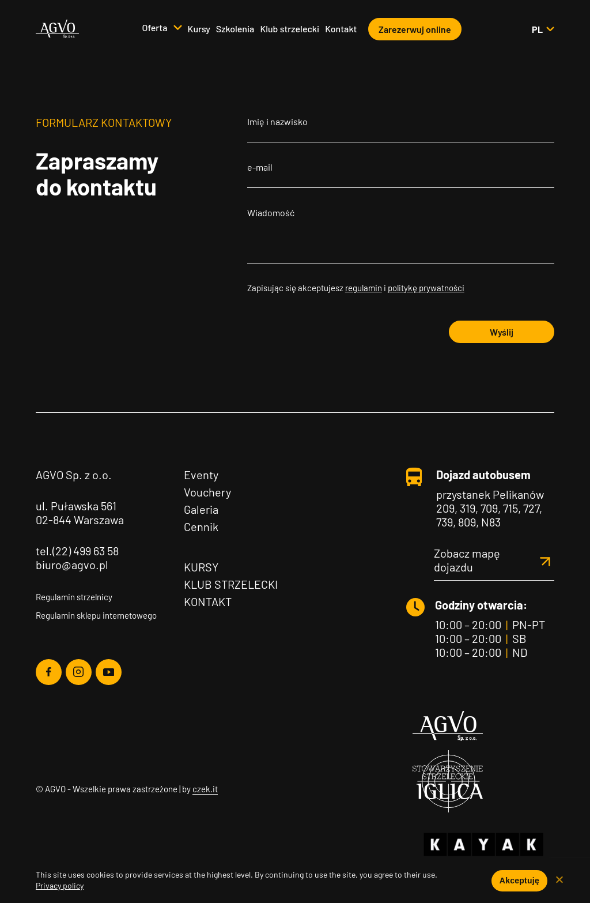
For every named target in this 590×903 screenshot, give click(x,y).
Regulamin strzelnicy (74, 597)
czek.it (205, 789)
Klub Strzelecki (231, 584)
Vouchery (207, 492)
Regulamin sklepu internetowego (96, 615)
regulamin (363, 288)
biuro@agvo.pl (72, 564)
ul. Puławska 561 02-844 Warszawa (80, 512)
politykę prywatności (426, 288)
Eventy (201, 474)
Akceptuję (519, 880)
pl (542, 29)
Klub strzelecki (289, 28)
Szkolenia (235, 28)
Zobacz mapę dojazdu (494, 560)
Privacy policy (60, 885)
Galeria (201, 509)
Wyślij (501, 331)
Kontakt (341, 28)
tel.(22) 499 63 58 (77, 551)
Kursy (199, 28)
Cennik (201, 526)
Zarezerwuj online (415, 29)
